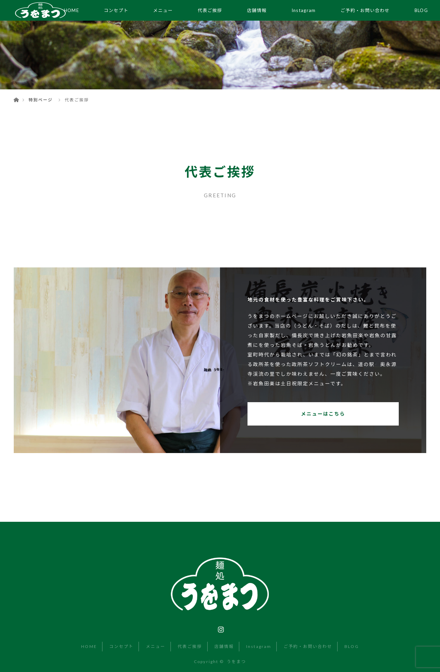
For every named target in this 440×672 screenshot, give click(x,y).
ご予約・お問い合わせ (365, 10)
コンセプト (116, 10)
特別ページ (41, 99)
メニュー (163, 10)
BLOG (421, 10)
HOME (89, 646)
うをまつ (236, 661)
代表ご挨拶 (210, 10)
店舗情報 (257, 10)
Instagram (304, 10)
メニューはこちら (323, 414)
